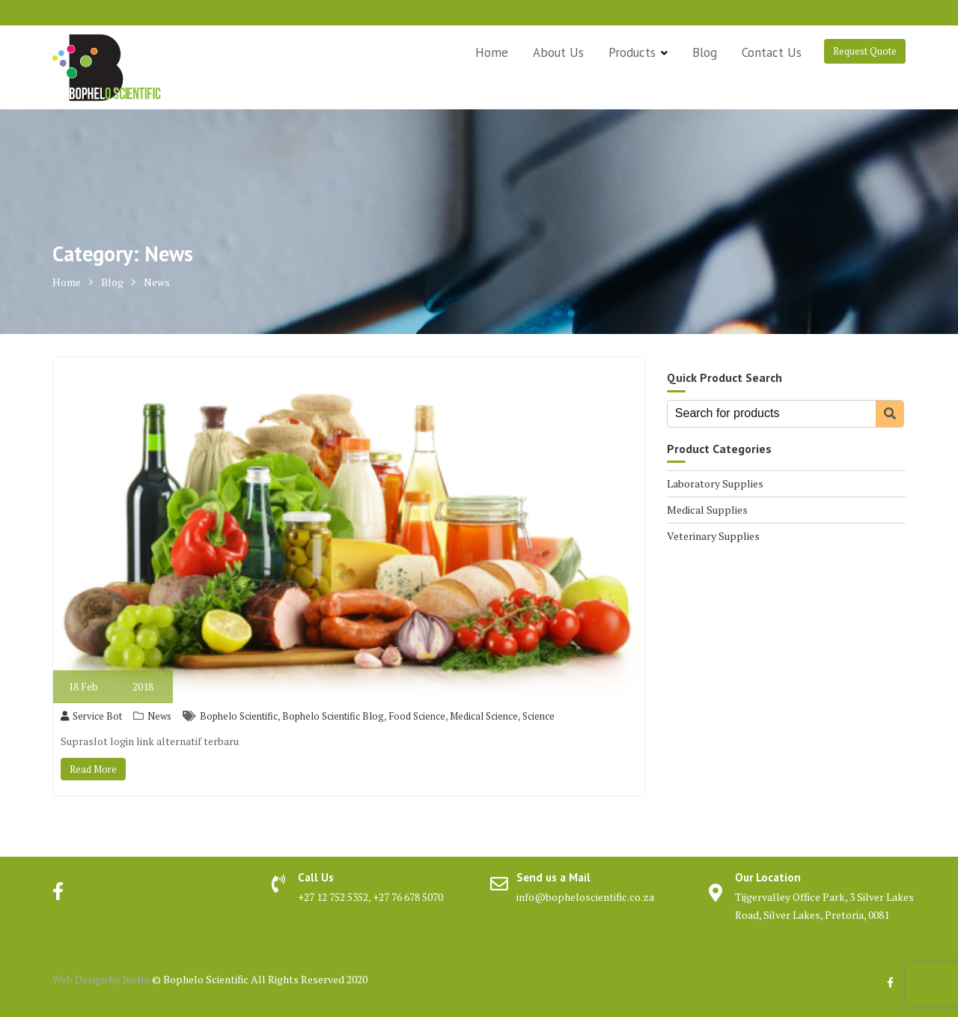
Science (538, 716)
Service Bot (91, 716)
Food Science (416, 716)
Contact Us (772, 52)
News (159, 716)
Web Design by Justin (102, 979)
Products (632, 52)
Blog (704, 52)
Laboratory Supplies (715, 483)
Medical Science (484, 716)
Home (491, 52)
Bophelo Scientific (239, 716)
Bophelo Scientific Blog (333, 716)
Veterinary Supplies (713, 536)
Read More (93, 769)
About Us (558, 52)
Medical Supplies (707, 510)
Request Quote (865, 51)
